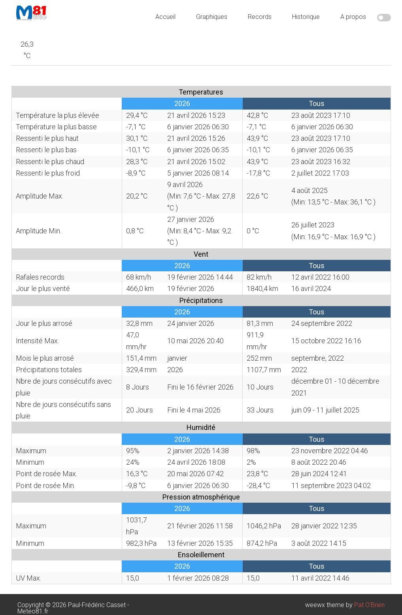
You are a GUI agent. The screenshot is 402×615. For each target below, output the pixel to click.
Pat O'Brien (369, 605)
